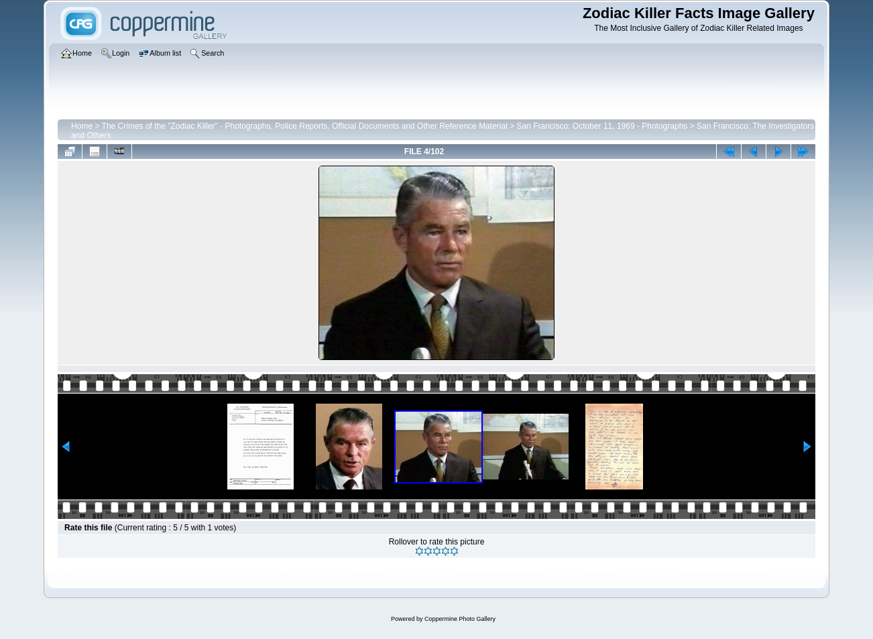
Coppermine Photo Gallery (460, 619)
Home (82, 126)
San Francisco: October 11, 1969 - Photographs (602, 126)
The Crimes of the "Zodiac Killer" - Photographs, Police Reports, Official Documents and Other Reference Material (305, 126)
